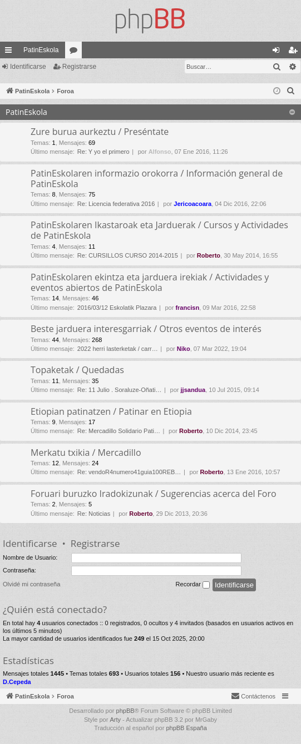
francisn (187, 307)
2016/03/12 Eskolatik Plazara (116, 307)
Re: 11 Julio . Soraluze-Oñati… (119, 389)
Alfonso (160, 151)
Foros (76, 52)
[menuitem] (291, 91)
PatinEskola (40, 50)
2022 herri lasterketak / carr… (117, 348)
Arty (115, 719)
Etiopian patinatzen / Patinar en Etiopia (111, 411)
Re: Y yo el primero (103, 151)
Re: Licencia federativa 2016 (116, 203)
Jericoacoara (192, 203)
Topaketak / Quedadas (77, 370)
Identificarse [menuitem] (278, 52)
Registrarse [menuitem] (295, 52)
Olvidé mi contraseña (31, 584)
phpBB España (186, 728)
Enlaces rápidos (10, 52)
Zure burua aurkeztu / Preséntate (100, 131)
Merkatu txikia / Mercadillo (86, 452)
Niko (183, 348)
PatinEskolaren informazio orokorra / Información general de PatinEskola (157, 178)
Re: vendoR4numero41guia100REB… (129, 472)
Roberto (208, 255)
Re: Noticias (93, 513)
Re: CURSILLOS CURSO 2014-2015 (127, 255)
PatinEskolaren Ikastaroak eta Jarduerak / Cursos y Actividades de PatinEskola (159, 230)
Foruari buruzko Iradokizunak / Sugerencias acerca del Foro (154, 493)
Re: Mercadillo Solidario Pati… (118, 431)
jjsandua (193, 389)
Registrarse (79, 67)
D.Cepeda (17, 681)
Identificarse (28, 67)
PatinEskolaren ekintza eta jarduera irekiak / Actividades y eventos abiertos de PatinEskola (150, 282)
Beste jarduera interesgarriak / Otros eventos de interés (146, 329)
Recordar (193, 585)
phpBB (125, 710)
